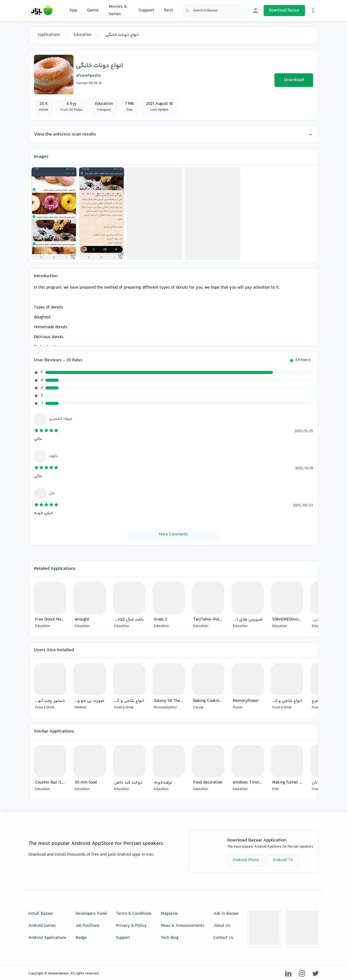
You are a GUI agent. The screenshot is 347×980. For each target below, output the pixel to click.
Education (82, 35)
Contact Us (223, 938)
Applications (48, 35)
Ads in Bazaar (226, 913)
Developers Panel (91, 913)
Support (146, 10)
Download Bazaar (284, 10)
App (73, 10)
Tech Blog (169, 938)
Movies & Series (118, 10)
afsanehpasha (88, 75)
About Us (222, 925)
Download (294, 80)
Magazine (169, 913)
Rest (168, 10)
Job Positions (87, 925)
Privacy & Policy (131, 925)
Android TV (283, 860)
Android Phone (245, 860)
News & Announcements (182, 925)
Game (93, 10)
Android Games (42, 925)
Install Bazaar (40, 913)
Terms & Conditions (134, 913)
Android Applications (47, 938)
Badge (81, 938)
